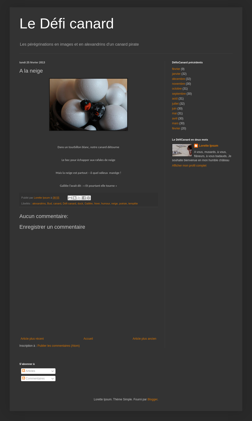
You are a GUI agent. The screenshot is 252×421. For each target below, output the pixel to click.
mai (174, 113)
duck (80, 203)
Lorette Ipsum (208, 145)
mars (175, 123)
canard (57, 203)
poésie (123, 203)
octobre (177, 88)
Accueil (88, 338)
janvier (176, 74)
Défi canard (69, 203)
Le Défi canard (66, 23)
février (176, 69)
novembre (178, 83)
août (175, 98)
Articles (28, 371)
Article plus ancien (144, 338)
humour (105, 203)
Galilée (89, 203)
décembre (178, 79)
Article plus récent (32, 338)
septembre (179, 93)
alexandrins (39, 203)
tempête (133, 203)
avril (174, 118)
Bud (49, 203)
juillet (175, 103)
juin (174, 108)
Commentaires (33, 378)
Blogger (153, 399)
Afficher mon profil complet (189, 165)
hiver (97, 203)
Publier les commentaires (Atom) (59, 345)
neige (114, 203)
